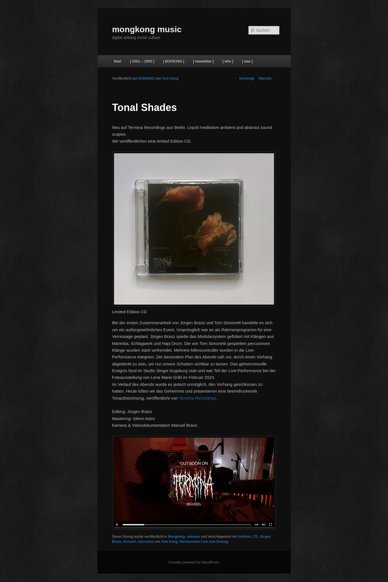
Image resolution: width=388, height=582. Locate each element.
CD (255, 537)
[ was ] (247, 61)
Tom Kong (170, 78)
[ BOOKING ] (173, 61)
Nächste (267, 78)
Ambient (244, 537)
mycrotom (146, 542)
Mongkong (176, 537)
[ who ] (227, 61)
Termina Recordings (197, 398)
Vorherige (244, 78)
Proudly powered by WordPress (194, 562)
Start (117, 61)
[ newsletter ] (203, 61)
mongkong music (147, 29)
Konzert (129, 542)
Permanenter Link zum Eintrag (203, 542)
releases (193, 537)
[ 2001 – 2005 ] (142, 61)
